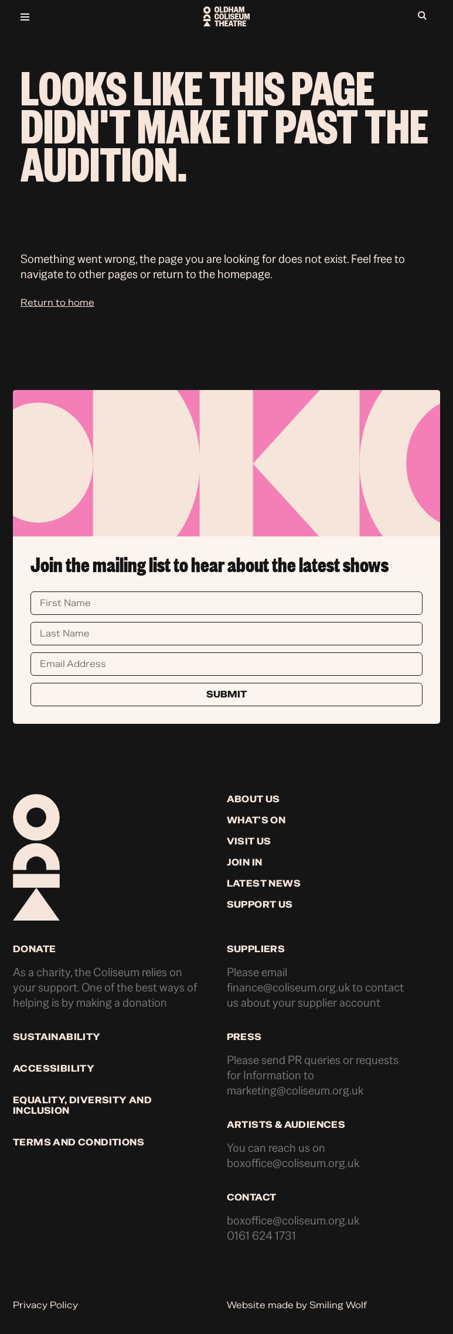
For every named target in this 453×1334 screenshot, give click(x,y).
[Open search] (425, 16)
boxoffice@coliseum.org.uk (293, 1163)
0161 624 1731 (261, 1236)
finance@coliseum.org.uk (288, 987)
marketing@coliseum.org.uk (295, 1090)
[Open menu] (89, 16)
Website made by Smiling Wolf (297, 1305)
